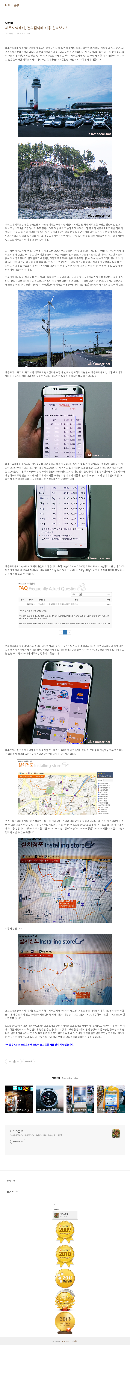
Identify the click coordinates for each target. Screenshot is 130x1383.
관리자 (75, 1379)
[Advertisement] (65, 264)
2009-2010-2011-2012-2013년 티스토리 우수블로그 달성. (36, 1173)
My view (56, 1247)
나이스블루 (12, 5)
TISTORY (65, 1379)
